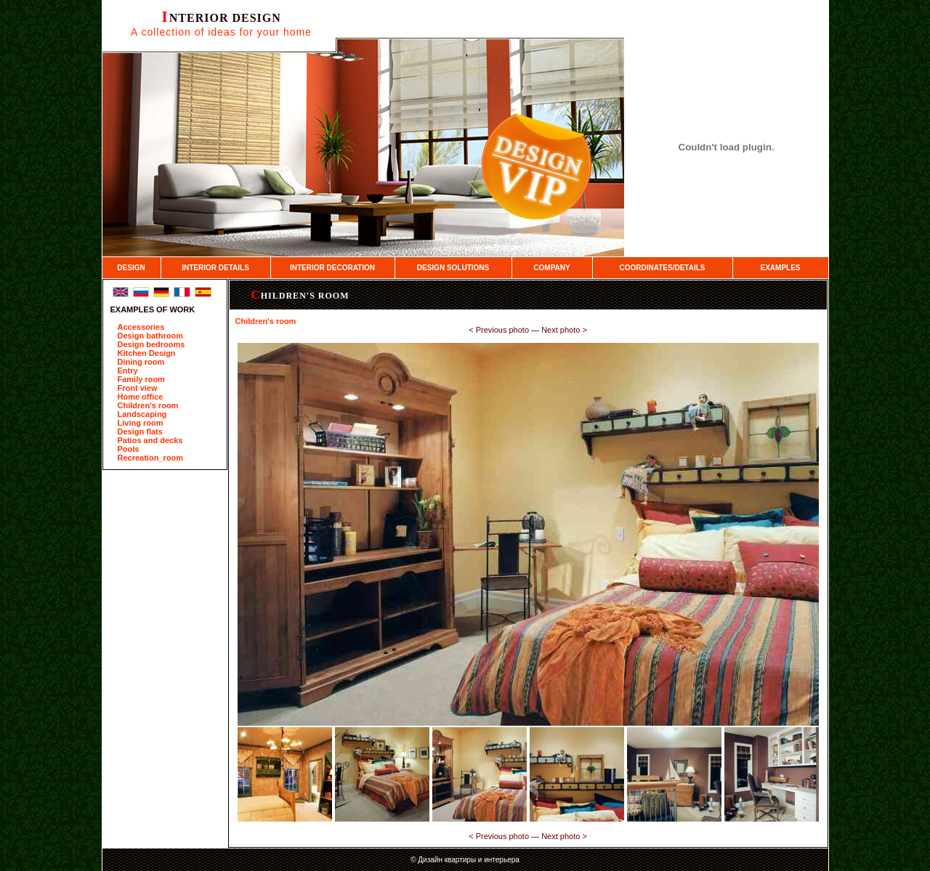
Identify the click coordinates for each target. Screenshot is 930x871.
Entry (128, 370)
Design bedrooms (151, 344)
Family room (141, 379)
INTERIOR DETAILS (215, 268)
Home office (140, 396)
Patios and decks (150, 440)
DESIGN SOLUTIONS (453, 268)
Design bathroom (150, 335)
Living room (140, 422)
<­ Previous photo (499, 329)
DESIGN (131, 268)
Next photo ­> (564, 329)
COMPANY (551, 268)
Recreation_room (150, 457)
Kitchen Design (147, 353)
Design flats (140, 431)
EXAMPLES (780, 268)
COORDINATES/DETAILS (662, 268)
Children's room (148, 405)
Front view (138, 388)
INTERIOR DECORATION (332, 268)
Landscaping (142, 414)
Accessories (141, 327)
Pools (129, 449)
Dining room (141, 361)
